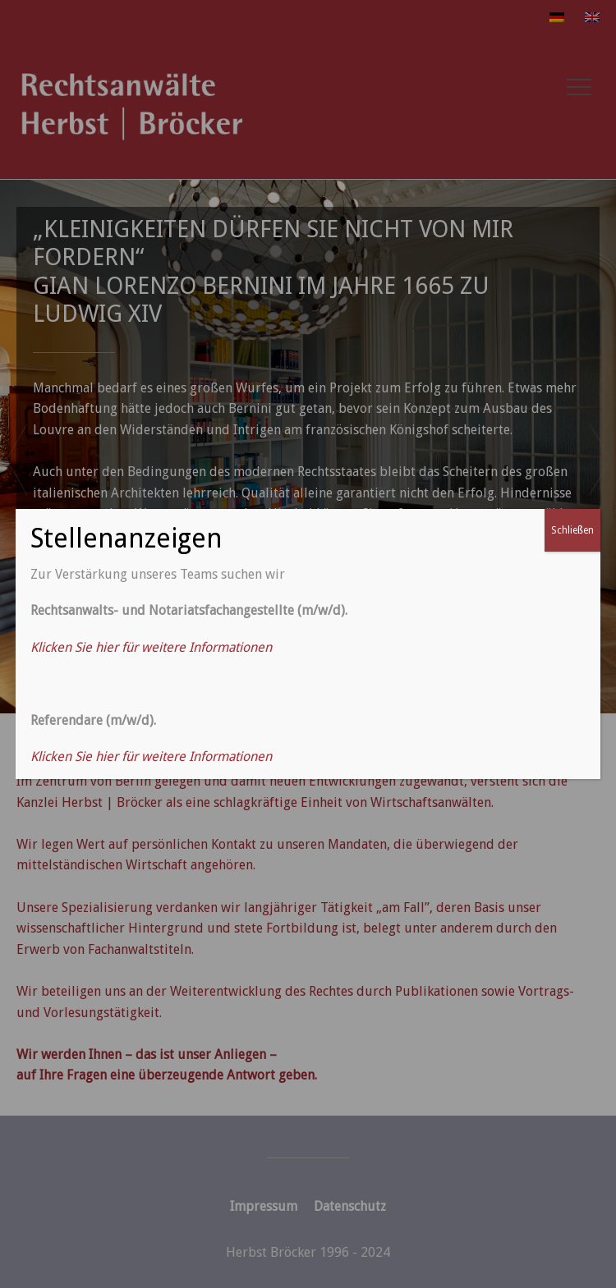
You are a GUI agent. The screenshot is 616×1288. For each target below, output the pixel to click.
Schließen (572, 530)
